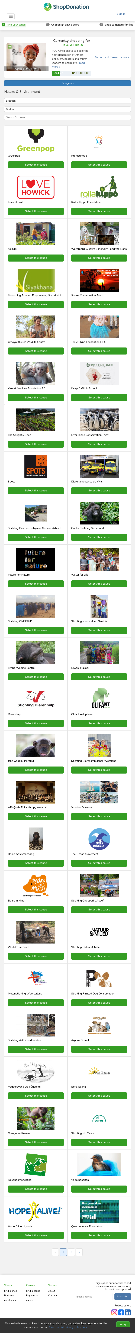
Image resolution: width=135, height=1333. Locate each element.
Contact (52, 1295)
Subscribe (122, 1296)
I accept (123, 1324)
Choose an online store (65, 25)
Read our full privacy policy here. (68, 1327)
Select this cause (36, 165)
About (51, 1291)
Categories (68, 83)
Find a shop (10, 1291)
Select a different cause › (112, 57)
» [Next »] (79, 1252)
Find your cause (16, 25)
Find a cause (33, 1291)
